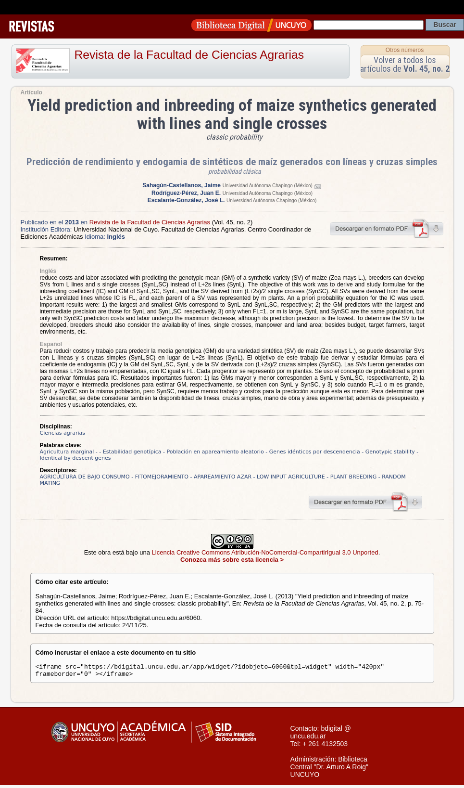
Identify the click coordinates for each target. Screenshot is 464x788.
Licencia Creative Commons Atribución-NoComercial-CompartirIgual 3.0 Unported (265, 552)
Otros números (405, 50)
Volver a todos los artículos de (405, 64)
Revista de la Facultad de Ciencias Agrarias (189, 54)
